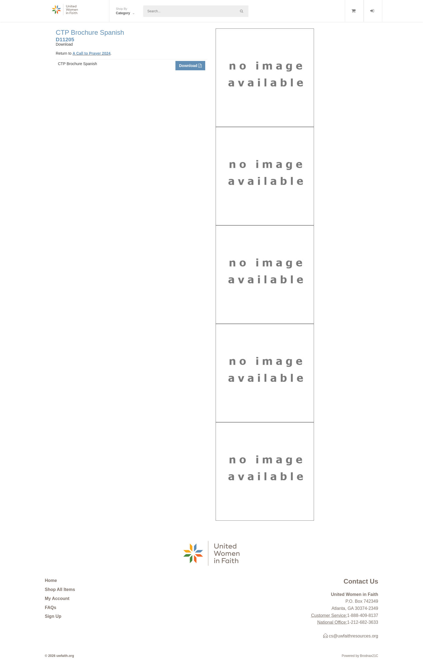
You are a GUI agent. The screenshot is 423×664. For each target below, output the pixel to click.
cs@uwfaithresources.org (350, 636)
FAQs (50, 607)
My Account (57, 598)
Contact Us (360, 581)
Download (190, 65)
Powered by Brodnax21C (360, 656)
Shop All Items (60, 589)
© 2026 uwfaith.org (59, 656)
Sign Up (53, 616)
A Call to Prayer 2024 (91, 53)
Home (51, 580)
